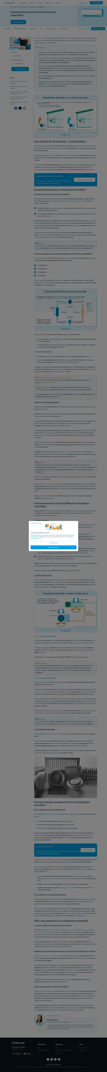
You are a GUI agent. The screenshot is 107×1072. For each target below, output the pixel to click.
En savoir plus (53, 542)
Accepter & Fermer (53, 547)
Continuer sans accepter (36, 523)
